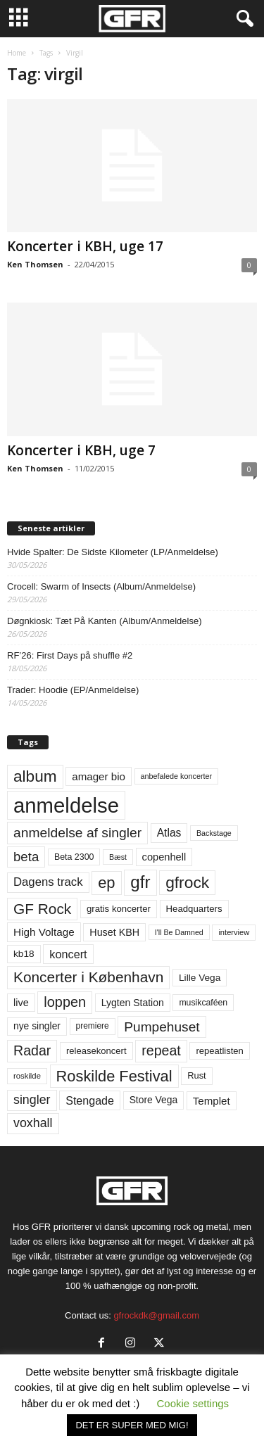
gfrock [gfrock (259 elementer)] (187, 882)
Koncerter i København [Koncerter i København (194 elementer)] (88, 977)
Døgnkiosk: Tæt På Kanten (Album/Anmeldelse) (104, 621)
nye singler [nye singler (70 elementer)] (37, 1025)
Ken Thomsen (35, 264)
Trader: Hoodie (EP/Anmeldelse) (73, 690)
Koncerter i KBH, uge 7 (81, 450)
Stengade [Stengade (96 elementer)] (89, 1100)
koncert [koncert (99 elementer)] (68, 954)
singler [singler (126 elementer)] (32, 1100)
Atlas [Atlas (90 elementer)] (169, 833)
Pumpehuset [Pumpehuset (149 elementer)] (161, 1027)
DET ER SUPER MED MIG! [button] (131, 1425)
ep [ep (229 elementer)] (106, 882)
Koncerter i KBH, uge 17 (85, 246)
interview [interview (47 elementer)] (233, 932)
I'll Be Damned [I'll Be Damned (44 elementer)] (179, 932)
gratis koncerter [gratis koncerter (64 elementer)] (119, 908)
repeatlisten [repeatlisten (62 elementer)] (219, 1051)
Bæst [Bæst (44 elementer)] (118, 857)
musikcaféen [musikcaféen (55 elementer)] (203, 1003)
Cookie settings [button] (193, 1403)
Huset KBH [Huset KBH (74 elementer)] (114, 932)
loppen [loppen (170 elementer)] (65, 1002)
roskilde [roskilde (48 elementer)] (27, 1076)
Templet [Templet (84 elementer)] (211, 1101)
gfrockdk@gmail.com (156, 1315)
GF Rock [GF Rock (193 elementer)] (42, 909)
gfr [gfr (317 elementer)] (140, 881)
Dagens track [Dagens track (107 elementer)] (48, 882)
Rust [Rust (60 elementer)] (196, 1075)
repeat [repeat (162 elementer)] (161, 1050)
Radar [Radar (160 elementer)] (32, 1050)
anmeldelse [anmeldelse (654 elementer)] (66, 805)
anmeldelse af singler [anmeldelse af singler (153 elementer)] (77, 832)
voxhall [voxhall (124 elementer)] (33, 1123)
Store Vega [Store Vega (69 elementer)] (154, 1099)
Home (16, 53)
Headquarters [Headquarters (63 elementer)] (194, 908)
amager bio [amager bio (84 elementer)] (98, 776)
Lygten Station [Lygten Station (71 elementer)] (132, 1002)
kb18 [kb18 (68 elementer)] (23, 953)
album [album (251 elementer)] (35, 776)
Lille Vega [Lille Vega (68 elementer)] (199, 977)
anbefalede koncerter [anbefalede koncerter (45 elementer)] (177, 776)
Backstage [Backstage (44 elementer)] (214, 833)
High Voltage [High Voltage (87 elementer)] (44, 932)
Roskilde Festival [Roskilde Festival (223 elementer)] (114, 1076)
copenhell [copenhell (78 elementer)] (164, 857)
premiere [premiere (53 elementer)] (92, 1026)
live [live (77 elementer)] (21, 1002)
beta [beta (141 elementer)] (26, 856)
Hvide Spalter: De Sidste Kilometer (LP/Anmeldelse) (112, 552)
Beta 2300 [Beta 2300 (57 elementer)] (74, 857)
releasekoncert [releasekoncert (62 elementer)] (96, 1051)
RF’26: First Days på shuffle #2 (69, 655)
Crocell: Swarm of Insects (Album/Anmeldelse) (101, 586)
